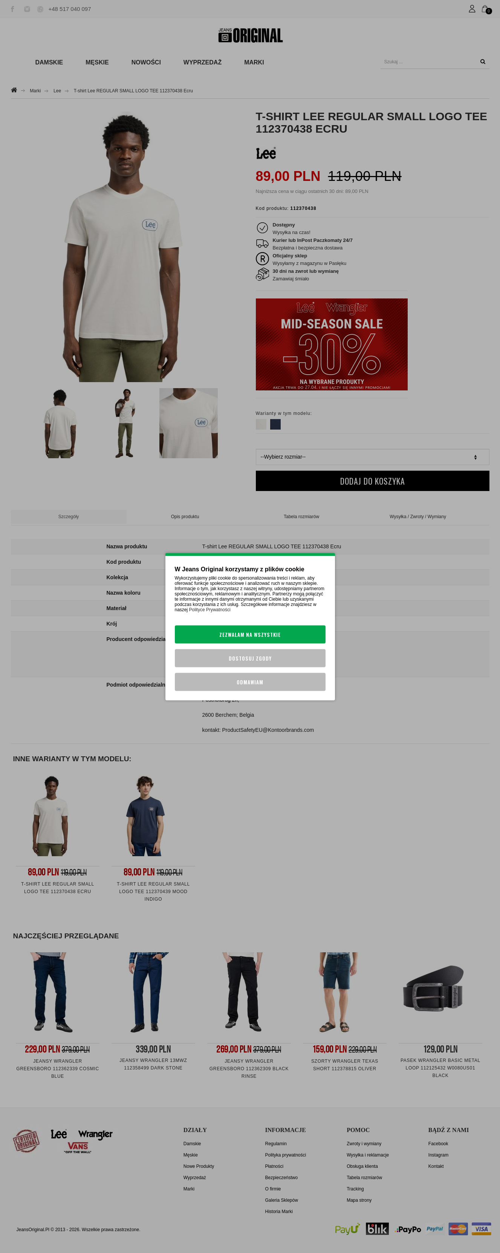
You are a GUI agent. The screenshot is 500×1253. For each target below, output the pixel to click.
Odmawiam (250, 681)
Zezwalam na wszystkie (250, 634)
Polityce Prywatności (210, 609)
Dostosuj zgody (250, 658)
